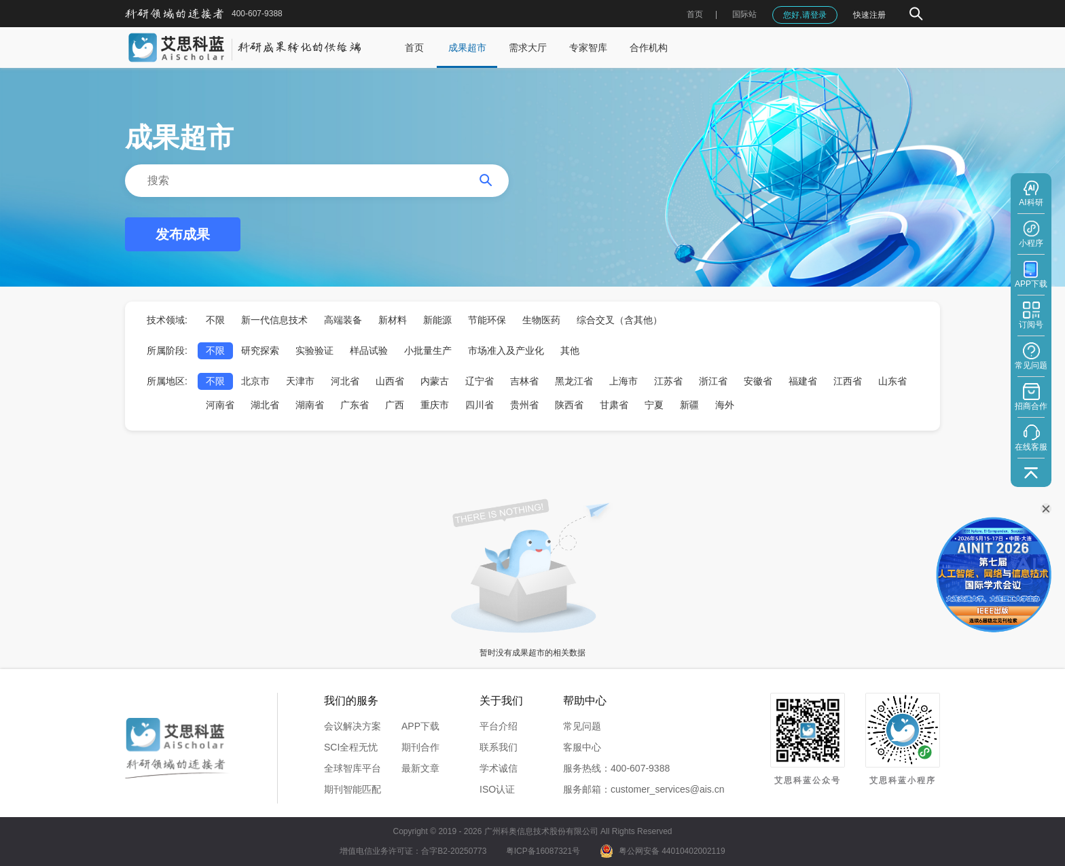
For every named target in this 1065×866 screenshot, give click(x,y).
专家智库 (588, 47)
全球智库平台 (352, 768)
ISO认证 (497, 789)
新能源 (437, 319)
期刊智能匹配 (352, 789)
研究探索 (260, 350)
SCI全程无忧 (351, 747)
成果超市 (467, 47)
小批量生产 (428, 350)
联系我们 (499, 747)
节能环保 (487, 319)
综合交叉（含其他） (619, 319)
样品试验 (369, 350)
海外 (724, 404)
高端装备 (343, 319)
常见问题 (582, 726)
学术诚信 (499, 768)
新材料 (392, 319)
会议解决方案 (352, 726)
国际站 (744, 14)
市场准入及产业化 (506, 350)
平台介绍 (499, 726)
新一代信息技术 (274, 319)
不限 (215, 319)
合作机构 (649, 47)
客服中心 (582, 747)
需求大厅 (528, 47)
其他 (569, 350)
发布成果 (183, 234)
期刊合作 (420, 747)
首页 (695, 14)
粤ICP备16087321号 (543, 851)
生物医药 (541, 319)
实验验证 (314, 350)
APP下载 (420, 726)
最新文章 (420, 768)
